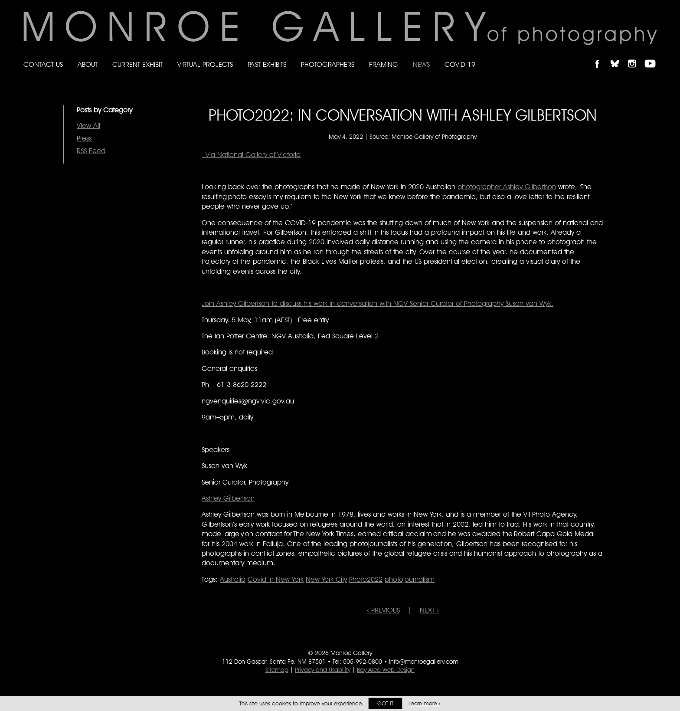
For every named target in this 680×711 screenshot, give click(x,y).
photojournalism (410, 579)
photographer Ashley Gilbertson (507, 187)
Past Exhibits (267, 64)
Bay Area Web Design (386, 669)
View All (88, 125)
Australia (232, 579)
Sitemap (276, 669)
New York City (326, 579)
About (88, 64)
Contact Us (43, 64)
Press (84, 138)
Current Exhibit (137, 64)
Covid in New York (276, 579)
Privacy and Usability (322, 669)
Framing (383, 64)
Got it (385, 703)
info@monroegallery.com (423, 661)
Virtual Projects (205, 64)
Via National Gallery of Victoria (251, 155)
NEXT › (429, 610)
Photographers (327, 64)
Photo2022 (365, 579)
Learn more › (425, 703)
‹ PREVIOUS (383, 610)
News (421, 64)
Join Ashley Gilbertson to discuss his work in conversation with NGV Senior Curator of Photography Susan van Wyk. (377, 303)
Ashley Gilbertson (228, 498)
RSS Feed (91, 151)
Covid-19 (460, 64)
